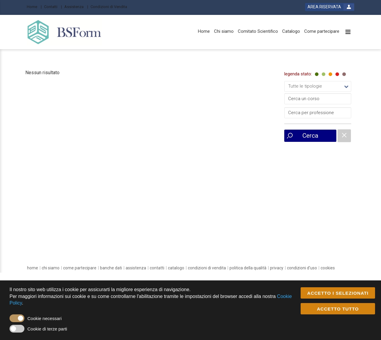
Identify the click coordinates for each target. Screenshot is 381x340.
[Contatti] (53, 6)
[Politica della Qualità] (247, 268)
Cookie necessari (44, 318)
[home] (32, 268)
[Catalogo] (291, 31)
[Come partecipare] (321, 31)
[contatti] (157, 268)
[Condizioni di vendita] (207, 268)
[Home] (34, 6)
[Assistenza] (76, 6)
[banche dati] (111, 268)
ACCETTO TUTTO (338, 308)
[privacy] (276, 268)
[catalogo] (176, 268)
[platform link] (64, 32)
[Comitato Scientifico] (258, 31)
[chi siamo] (51, 268)
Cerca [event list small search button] (310, 135)
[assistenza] (136, 268)
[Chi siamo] (224, 31)
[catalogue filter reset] (344, 135)
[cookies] (328, 268)
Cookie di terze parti (47, 328)
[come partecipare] (79, 268)
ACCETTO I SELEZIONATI (337, 293)
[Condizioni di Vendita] (110, 6)
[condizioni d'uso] (302, 268)
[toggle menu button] (348, 32)
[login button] (329, 7)
